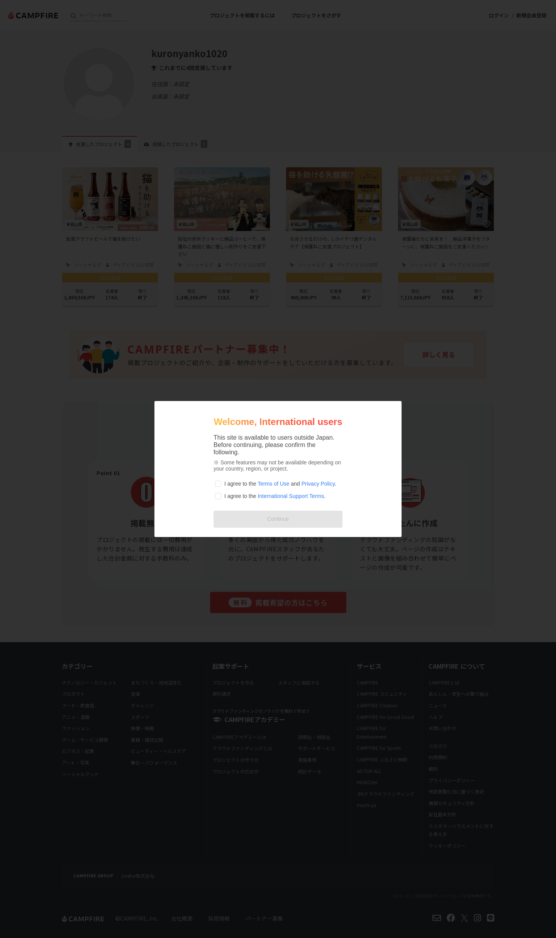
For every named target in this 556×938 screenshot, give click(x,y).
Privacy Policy (318, 484)
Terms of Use (273, 484)
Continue (278, 519)
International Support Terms (291, 496)
